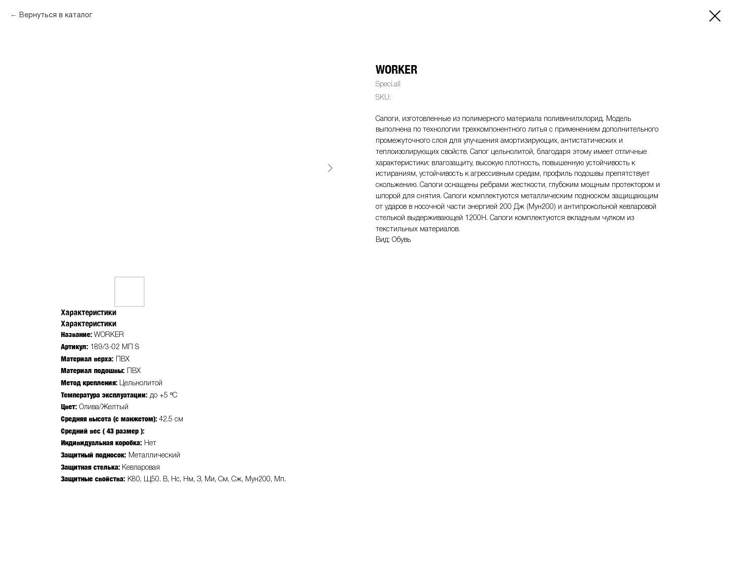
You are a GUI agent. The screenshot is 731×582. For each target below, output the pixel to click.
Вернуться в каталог (55, 15)
